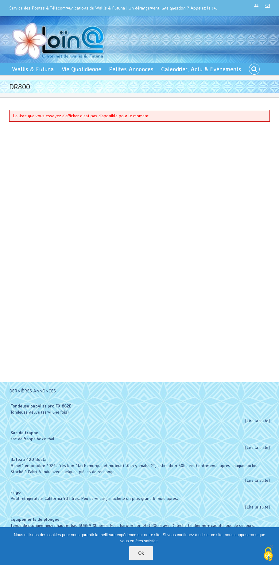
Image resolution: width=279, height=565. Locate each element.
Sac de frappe (24, 432)
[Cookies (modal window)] (268, 554)
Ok (141, 553)
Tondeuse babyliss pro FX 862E (41, 405)
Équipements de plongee (35, 519)
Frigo (15, 492)
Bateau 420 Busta (28, 459)
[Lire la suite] (257, 420)
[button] (254, 69)
